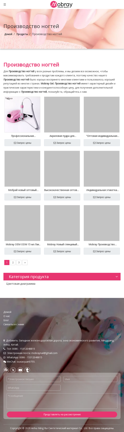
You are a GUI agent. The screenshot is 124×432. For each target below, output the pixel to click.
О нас (6, 316)
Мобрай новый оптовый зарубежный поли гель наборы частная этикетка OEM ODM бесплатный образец (22, 190)
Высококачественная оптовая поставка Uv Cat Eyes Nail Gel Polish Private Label (62, 190)
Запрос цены (22, 142)
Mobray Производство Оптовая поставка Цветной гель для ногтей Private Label (102, 244)
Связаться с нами (13, 324)
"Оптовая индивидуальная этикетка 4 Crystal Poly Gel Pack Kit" (101, 136)
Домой (7, 312)
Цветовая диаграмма (20, 284)
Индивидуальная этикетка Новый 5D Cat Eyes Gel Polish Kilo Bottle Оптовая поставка (102, 190)
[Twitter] (13, 370)
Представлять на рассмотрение (62, 414)
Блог (6, 320)
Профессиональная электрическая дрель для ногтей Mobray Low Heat (22, 136)
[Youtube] (20, 370)
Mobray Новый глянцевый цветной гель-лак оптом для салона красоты (62, 244)
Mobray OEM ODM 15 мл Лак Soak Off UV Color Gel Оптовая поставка (22, 244)
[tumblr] (27, 370)
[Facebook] (6, 370)
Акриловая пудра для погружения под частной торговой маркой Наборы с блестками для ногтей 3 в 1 (62, 136)
